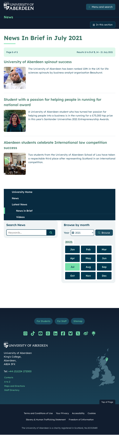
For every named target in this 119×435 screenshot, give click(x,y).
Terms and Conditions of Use (38, 413)
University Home (22, 192)
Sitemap (78, 321)
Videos (20, 217)
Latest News (19, 204)
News (8, 17)
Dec (104, 275)
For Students (43, 321)
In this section (104, 24)
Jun (104, 258)
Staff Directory (11, 390)
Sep (104, 267)
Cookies (92, 413)
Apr (72, 258)
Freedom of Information (81, 420)
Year (66, 232)
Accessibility (78, 413)
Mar (104, 249)
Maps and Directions (14, 386)
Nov (88, 275)
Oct (72, 275)
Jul (72, 267)
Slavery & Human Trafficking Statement (46, 420)
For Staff (62, 321)
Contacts (8, 377)
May (88, 258)
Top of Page (107, 402)
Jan (72, 249)
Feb (88, 249)
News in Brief (24, 210)
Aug (88, 267)
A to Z (7, 382)
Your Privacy (62, 413)
